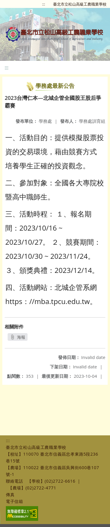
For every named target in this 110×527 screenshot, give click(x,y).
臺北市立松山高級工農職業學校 (79, 4)
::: (43, 4)
